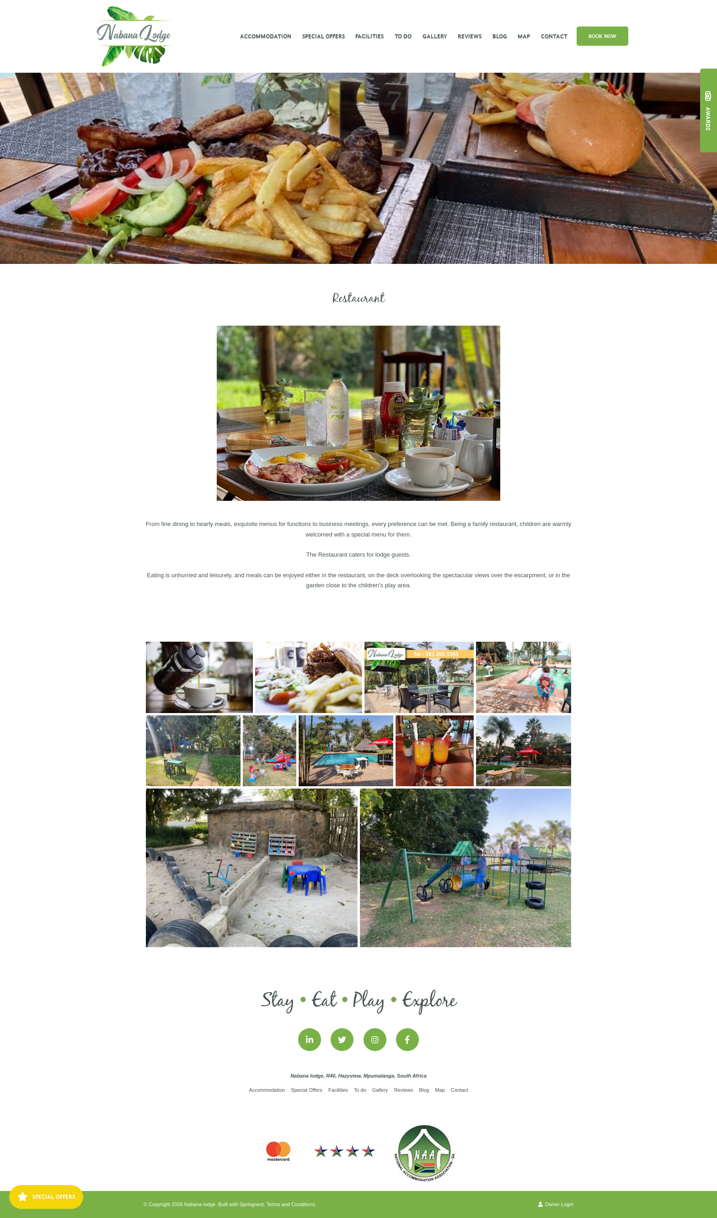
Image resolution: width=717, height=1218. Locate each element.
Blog (499, 36)
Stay (277, 1001)
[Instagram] (375, 1039)
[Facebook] (407, 1039)
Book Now (602, 36)
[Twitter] (342, 1039)
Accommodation (265, 36)
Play (369, 1001)
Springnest (252, 1204)
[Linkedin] (309, 1039)
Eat (324, 1001)
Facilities (369, 36)
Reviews (470, 36)
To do (403, 36)
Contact (554, 36)
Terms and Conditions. (291, 1204)
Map (524, 36)
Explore (429, 1001)
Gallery (435, 36)
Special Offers (323, 36)
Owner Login (555, 1204)
